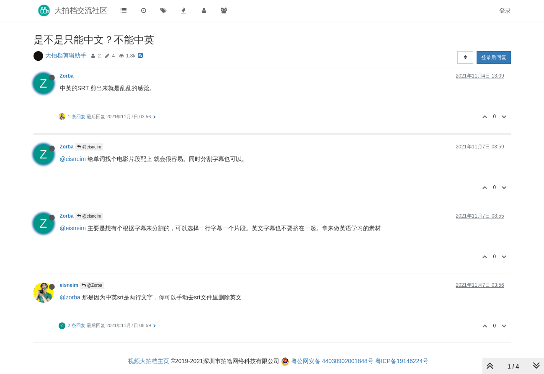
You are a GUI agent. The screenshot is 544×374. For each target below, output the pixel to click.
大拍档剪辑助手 (65, 55)
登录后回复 (493, 57)
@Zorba (92, 285)
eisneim (69, 285)
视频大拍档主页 (148, 361)
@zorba (70, 297)
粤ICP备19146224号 (402, 361)
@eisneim (89, 147)
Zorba (67, 76)
